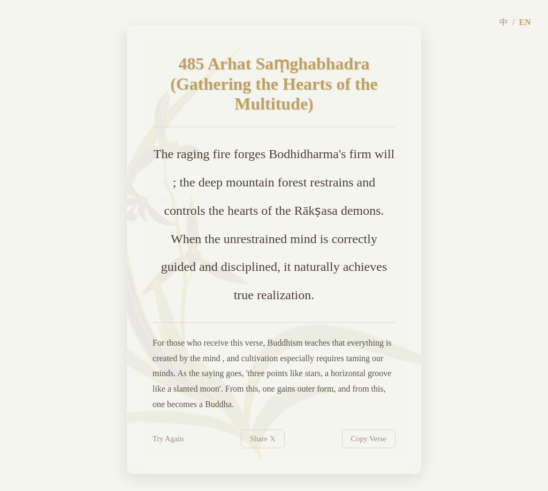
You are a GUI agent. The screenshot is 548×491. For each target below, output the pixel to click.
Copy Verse (369, 438)
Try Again (168, 438)
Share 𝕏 (262, 438)
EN (525, 22)
